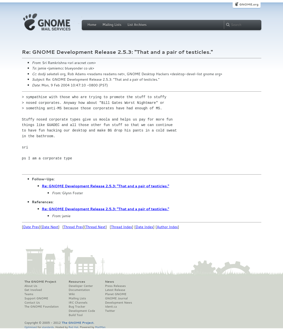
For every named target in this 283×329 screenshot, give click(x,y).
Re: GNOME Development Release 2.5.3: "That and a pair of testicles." (105, 186)
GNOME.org (248, 4)
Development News (118, 303)
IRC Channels (78, 303)
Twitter (110, 311)
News (109, 282)
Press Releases (115, 286)
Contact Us (32, 303)
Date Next (50, 226)
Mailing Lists (111, 24)
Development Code (82, 311)
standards (48, 327)
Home (92, 24)
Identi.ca (111, 307)
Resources (77, 282)
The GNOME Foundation (41, 307)
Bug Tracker (77, 307)
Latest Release (115, 290)
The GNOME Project (40, 282)
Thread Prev (73, 226)
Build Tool (76, 315)
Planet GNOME (115, 294)
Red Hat (73, 327)
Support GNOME (36, 298)
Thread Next (95, 226)
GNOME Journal (116, 298)
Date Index (144, 226)
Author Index (167, 226)
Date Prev (31, 226)
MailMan (100, 327)
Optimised (30, 327)
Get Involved (33, 290)
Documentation (79, 290)
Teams (28, 294)
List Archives (136, 24)
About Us (30, 286)
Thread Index (121, 226)
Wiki (72, 294)
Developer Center (81, 286)
